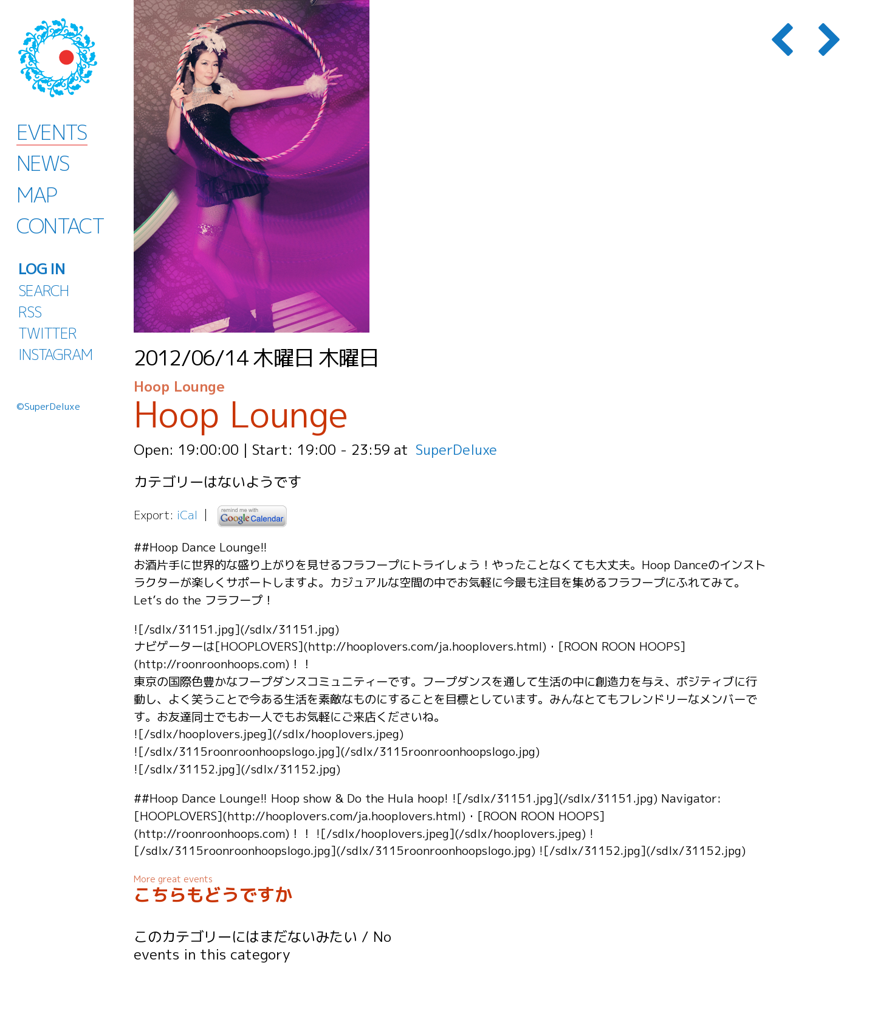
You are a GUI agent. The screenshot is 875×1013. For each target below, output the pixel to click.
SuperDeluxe (457, 449)
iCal (187, 514)
